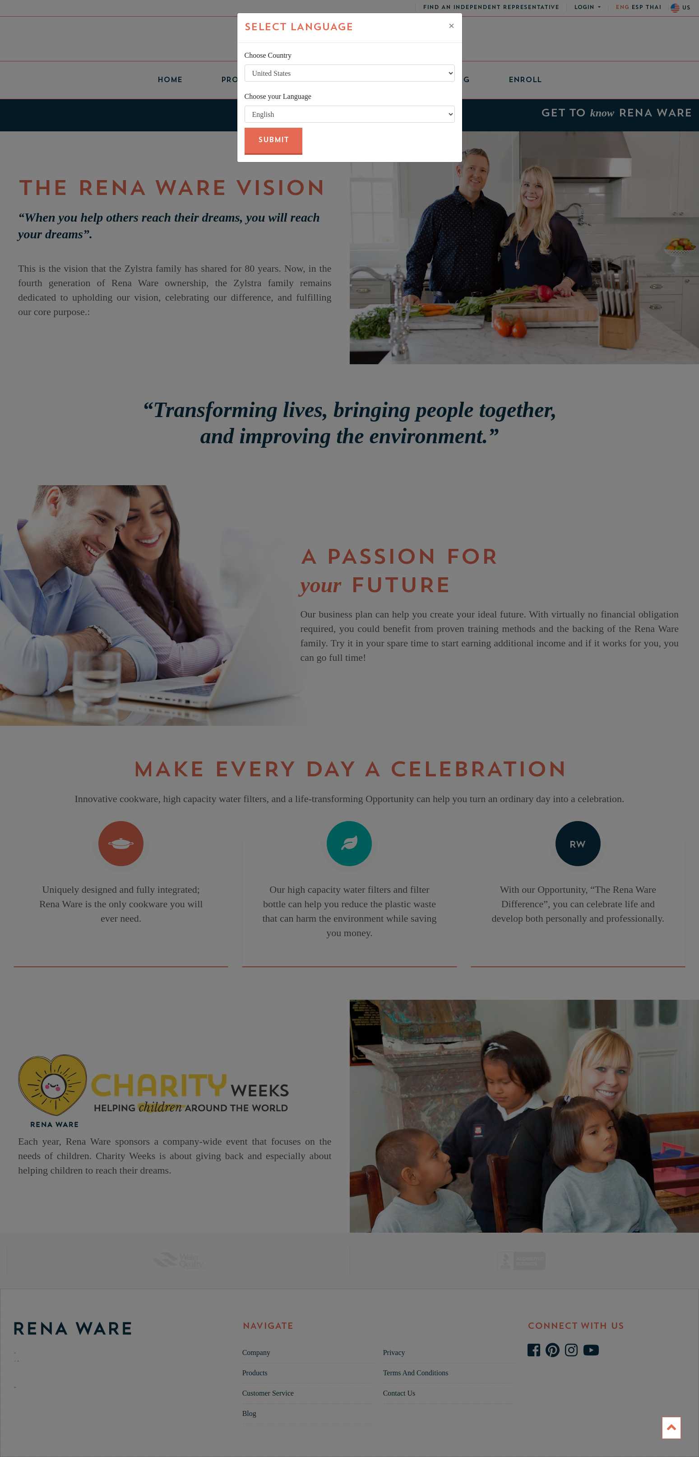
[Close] (451, 25)
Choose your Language (278, 96)
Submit (273, 140)
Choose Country (268, 55)
